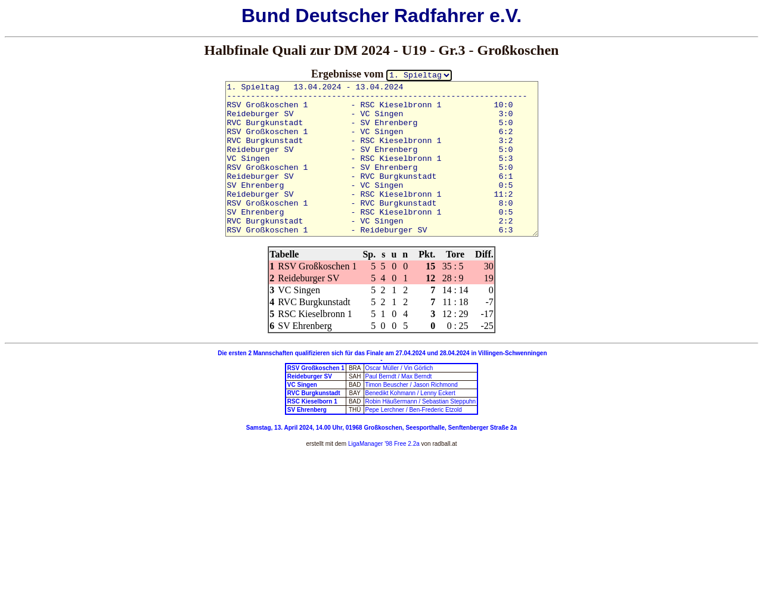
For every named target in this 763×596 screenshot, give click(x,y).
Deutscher (342, 15)
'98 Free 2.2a (401, 443)
